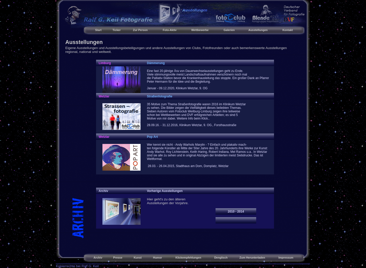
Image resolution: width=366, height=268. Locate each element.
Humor (157, 257)
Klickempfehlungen (188, 257)
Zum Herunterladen (252, 257)
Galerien (229, 30)
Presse (117, 257)
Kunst (138, 257)
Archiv (98, 257)
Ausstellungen (258, 30)
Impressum (285, 257)
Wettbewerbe (199, 30)
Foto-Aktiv (169, 30)
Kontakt (287, 30)
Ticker (117, 30)
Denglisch (221, 257)
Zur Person (140, 30)
